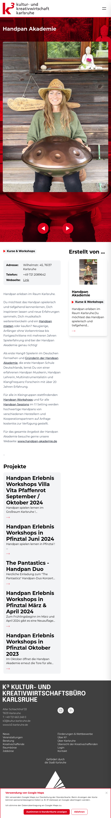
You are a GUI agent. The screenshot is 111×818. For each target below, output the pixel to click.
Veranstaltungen (13, 737)
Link (26, 280)
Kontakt (62, 751)
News (6, 734)
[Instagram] (61, 715)
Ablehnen (79, 812)
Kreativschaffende (13, 744)
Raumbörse (10, 747)
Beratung (8, 740)
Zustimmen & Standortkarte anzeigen (46, 812)
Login (61, 747)
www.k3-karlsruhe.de (15, 724)
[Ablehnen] (106, 792)
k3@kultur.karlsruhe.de (16, 720)
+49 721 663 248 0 (15, 717)
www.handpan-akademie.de (37, 441)
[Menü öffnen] (104, 8)
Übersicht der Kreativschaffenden (78, 744)
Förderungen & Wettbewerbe (75, 734)
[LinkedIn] (71, 715)
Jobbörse (8, 751)
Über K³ (62, 737)
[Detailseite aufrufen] (32, 496)
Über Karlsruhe (67, 740)
